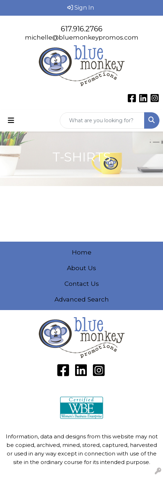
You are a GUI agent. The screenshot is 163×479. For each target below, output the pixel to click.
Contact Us (81, 283)
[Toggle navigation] (11, 120)
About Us (81, 268)
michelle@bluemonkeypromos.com (81, 37)
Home (81, 252)
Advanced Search (81, 299)
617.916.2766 (81, 29)
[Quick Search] (102, 120)
